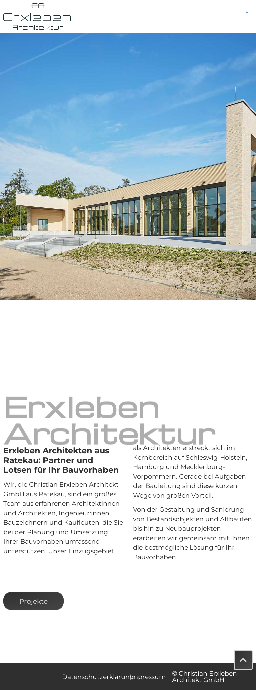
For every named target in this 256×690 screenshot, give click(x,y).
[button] (247, 15)
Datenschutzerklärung (98, 677)
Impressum (147, 677)
